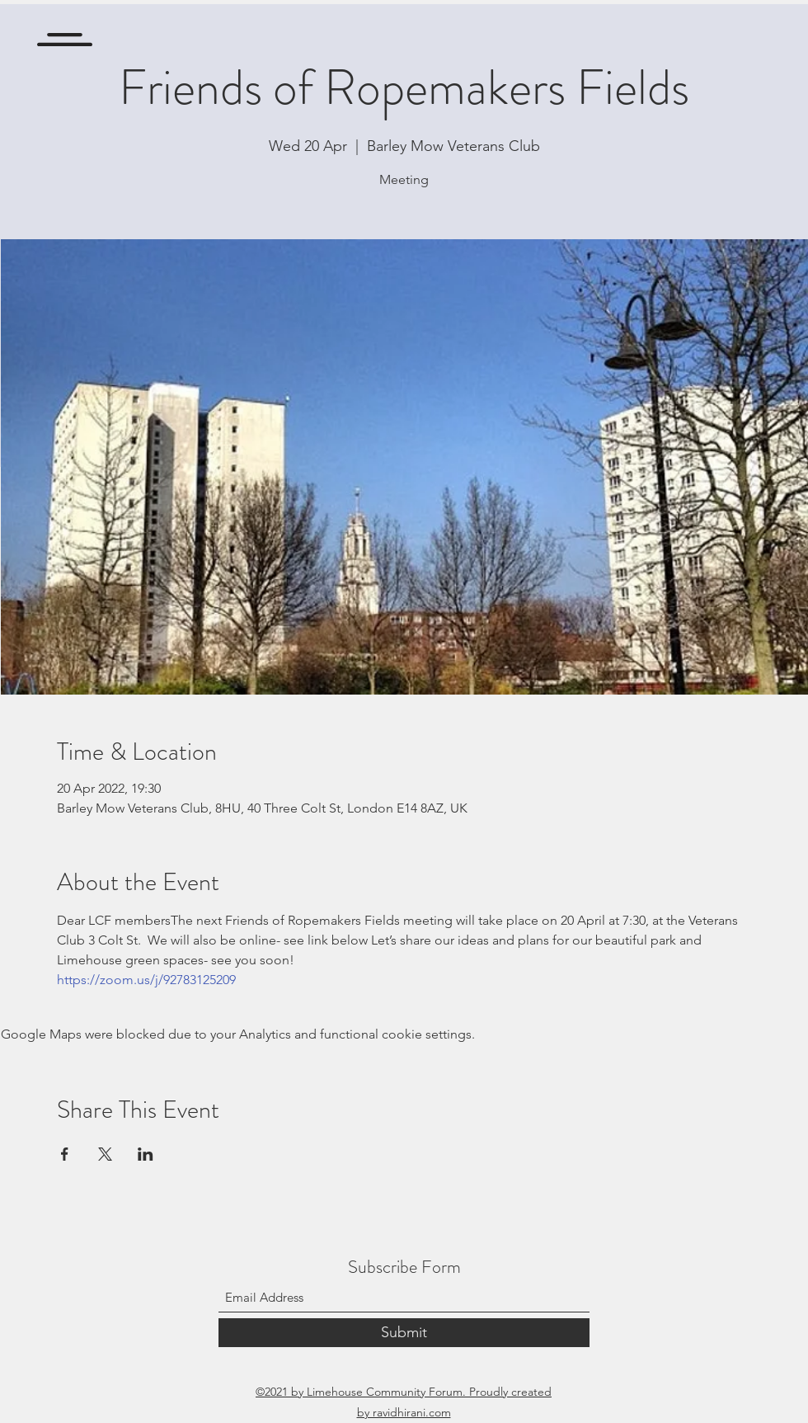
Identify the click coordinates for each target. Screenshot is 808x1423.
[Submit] (404, 1332)
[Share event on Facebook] (65, 1154)
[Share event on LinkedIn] (145, 1154)
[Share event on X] (105, 1154)
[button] (64, 39)
